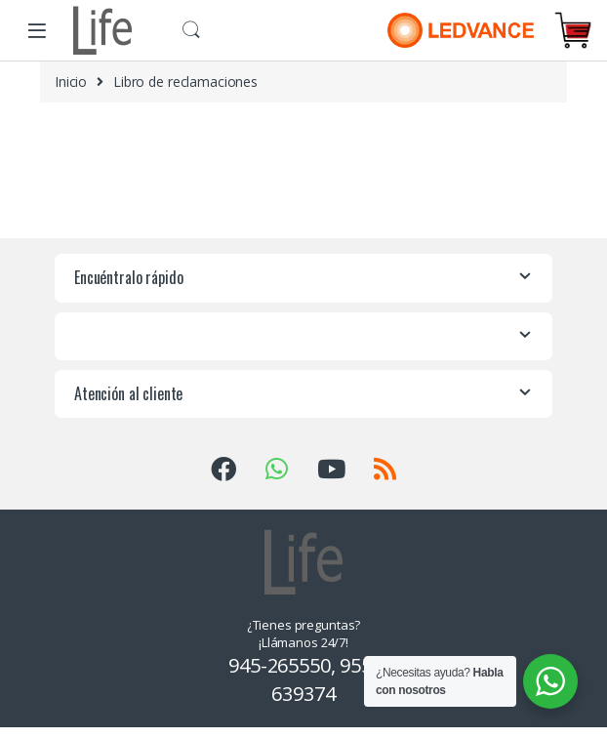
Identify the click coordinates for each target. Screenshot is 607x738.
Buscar (191, 30)
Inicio (71, 81)
